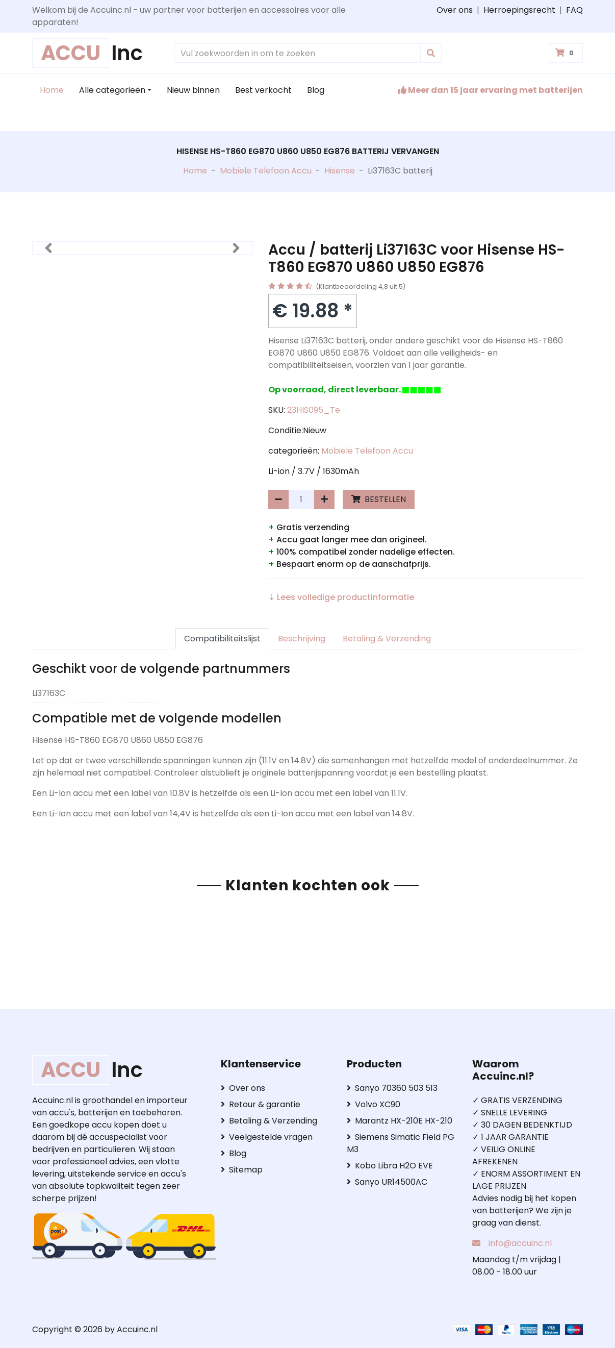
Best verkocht (263, 90)
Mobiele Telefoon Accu (266, 171)
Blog (315, 90)
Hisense (339, 171)
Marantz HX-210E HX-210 (399, 1121)
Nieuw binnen (193, 90)
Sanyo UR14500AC (387, 1182)
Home (52, 90)
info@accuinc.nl (520, 1243)
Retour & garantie (260, 1104)
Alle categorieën (112, 90)
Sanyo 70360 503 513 (392, 1088)
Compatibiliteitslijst (222, 638)
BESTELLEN (378, 499)
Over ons (455, 10)
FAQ (574, 10)
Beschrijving (301, 638)
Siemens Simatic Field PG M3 (400, 1143)
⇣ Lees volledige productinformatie (341, 597)
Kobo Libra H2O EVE (390, 1165)
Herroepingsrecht (519, 10)
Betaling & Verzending (387, 638)
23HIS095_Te (313, 410)
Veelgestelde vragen (267, 1137)
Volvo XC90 (373, 1104)
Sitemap (242, 1170)
